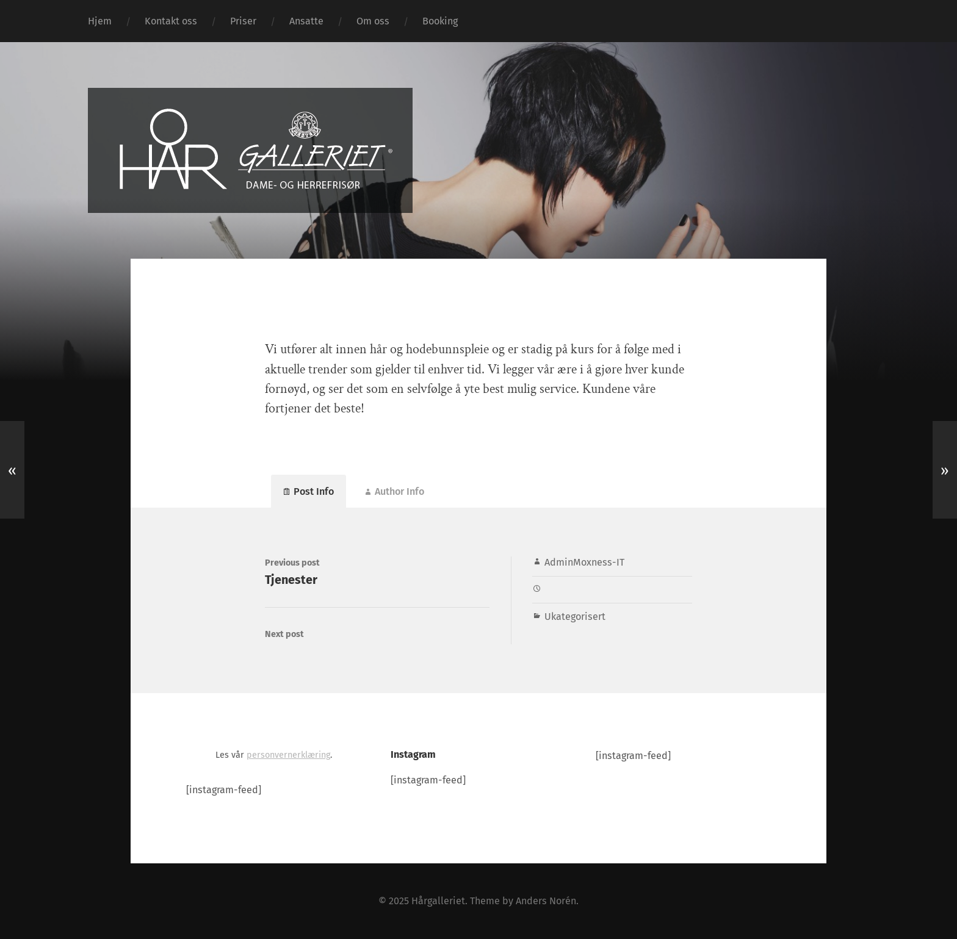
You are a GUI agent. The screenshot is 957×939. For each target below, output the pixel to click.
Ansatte (306, 21)
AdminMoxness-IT (584, 562)
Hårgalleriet (438, 901)
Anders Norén (546, 901)
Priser (243, 21)
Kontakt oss (171, 21)
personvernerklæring (288, 755)
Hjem (100, 21)
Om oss (372, 21)
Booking (440, 21)
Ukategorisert (574, 616)
